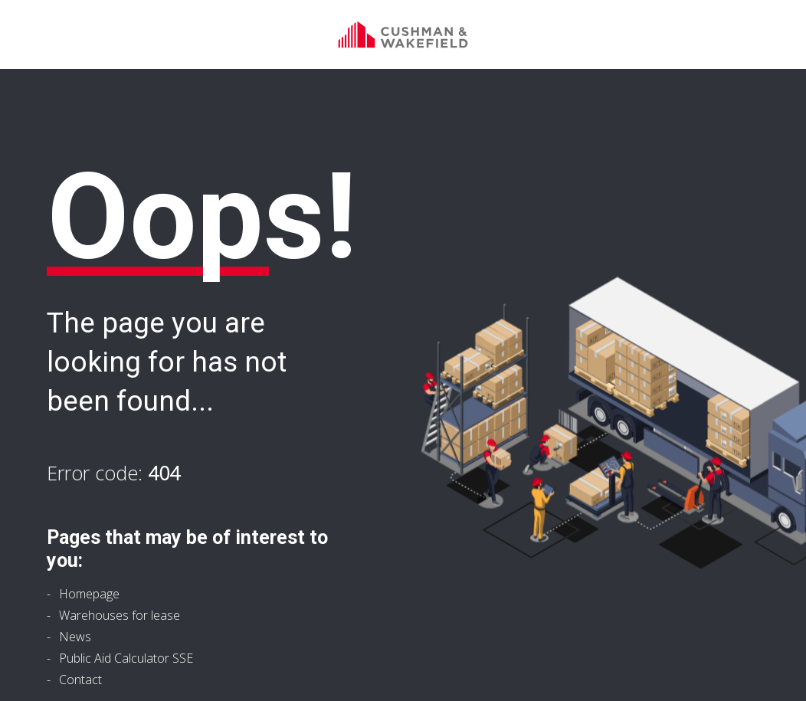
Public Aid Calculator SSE (126, 658)
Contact (80, 679)
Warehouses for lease (119, 615)
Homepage (89, 593)
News (75, 636)
